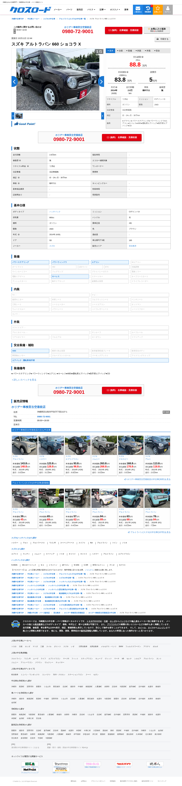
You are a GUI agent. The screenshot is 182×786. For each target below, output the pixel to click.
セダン (96, 675)
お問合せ (84, 781)
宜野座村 (14, 734)
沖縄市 (13, 687)
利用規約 (113, 781)
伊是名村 (86, 734)
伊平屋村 (77, 734)
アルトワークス (39, 543)
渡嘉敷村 (111, 734)
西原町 (21, 687)
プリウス (111, 624)
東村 (112, 730)
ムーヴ (35, 659)
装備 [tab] (129, 51)
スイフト (82, 543)
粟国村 (102, 734)
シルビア (137, 659)
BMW (121, 646)
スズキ (52, 246)
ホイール (142, 627)
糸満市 (106, 687)
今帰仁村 (30, 718)
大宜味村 (96, 730)
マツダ (35, 646)
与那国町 (49, 738)
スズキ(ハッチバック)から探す (24, 538)
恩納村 (63, 730)
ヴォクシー (49, 662)
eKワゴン (65, 565)
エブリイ (14, 554)
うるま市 (47, 687)
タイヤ (151, 627)
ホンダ (113, 621)
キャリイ (72, 554)
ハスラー (14, 543)
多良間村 (24, 738)
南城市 (158, 687)
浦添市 (72, 687)
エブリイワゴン (124, 554)
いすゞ (73, 646)
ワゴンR (52, 543)
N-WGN (14, 565)
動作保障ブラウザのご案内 (128, 781)
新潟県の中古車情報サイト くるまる (25, 747)
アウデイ (146, 646)
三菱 (42, 646)
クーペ (88, 675)
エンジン (162, 627)
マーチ (116, 659)
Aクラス (122, 565)
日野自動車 (83, 646)
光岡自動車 (94, 646)
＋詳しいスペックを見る (23, 380)
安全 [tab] (157, 51)
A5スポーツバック (29, 565)
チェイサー (60, 662)
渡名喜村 (130, 734)
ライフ (43, 659)
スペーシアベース (67, 543)
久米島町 (139, 734)
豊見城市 (56, 687)
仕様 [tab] (120, 51)
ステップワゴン (87, 659)
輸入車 (135, 621)
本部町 (13, 718)
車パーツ (27, 631)
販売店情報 (86, 631)
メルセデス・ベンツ (108, 646)
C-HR (86, 565)
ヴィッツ (108, 659)
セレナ (129, 659)
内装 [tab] (138, 51)
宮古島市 (132, 246)
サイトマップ (162, 781)
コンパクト (46, 675)
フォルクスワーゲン (133, 646)
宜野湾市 (30, 687)
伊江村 (95, 734)
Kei (91, 543)
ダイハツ (57, 646)
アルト (25, 543)
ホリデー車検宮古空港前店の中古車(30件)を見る (148, 479)
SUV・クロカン (59, 675)
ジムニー (37, 554)
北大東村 (148, 734)
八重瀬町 (98, 687)
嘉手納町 (132, 687)
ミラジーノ (53, 565)
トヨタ (13, 646)
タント (159, 659)
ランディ (26, 554)
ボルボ (155, 646)
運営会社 (73, 781)
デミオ (112, 565)
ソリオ (124, 543)
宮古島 (38, 718)
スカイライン (16, 659)
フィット (75, 659)
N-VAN (76, 565)
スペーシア (50, 554)
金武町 (13, 703)
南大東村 (158, 734)
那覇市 (38, 687)
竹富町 (40, 738)
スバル (48, 646)
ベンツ (123, 621)
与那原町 (123, 687)
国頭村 (105, 730)
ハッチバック (54, 212)
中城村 (80, 687)
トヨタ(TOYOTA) (94, 621)
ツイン (114, 543)
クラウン (38, 662)
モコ (42, 565)
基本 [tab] (110, 51)
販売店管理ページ (147, 781)
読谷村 (114, 687)
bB (123, 659)
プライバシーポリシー (98, 781)
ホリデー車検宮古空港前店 (77, 27)
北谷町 (65, 687)
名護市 (150, 687)
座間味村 (120, 734)
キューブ (98, 659)
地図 (166, 412)
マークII (66, 659)
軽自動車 (39, 624)
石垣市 (32, 738)
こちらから (89, 570)
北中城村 (141, 687)
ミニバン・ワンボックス (30, 675)
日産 (106, 621)
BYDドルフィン (99, 565)
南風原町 (89, 687)
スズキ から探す (18, 549)
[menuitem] (30, 9)
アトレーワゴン (27, 662)
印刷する (162, 39)
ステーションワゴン (75, 675)
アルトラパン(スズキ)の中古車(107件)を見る (149, 532)
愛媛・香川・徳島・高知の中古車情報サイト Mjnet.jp (67, 747)
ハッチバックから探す (20, 560)
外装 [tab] (148, 51)
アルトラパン (102, 543)
